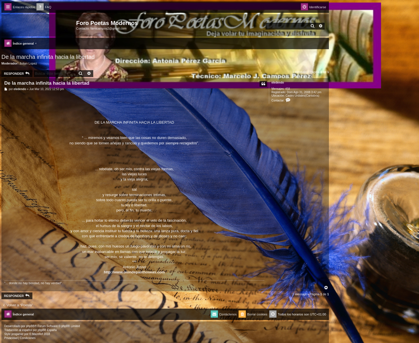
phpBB (30, 326)
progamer (17, 334)
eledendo (277, 82)
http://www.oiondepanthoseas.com (134, 272)
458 (287, 88)
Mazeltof (37, 334)
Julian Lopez (28, 63)
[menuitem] (43, 7)
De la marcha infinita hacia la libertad (48, 57)
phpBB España (47, 330)
